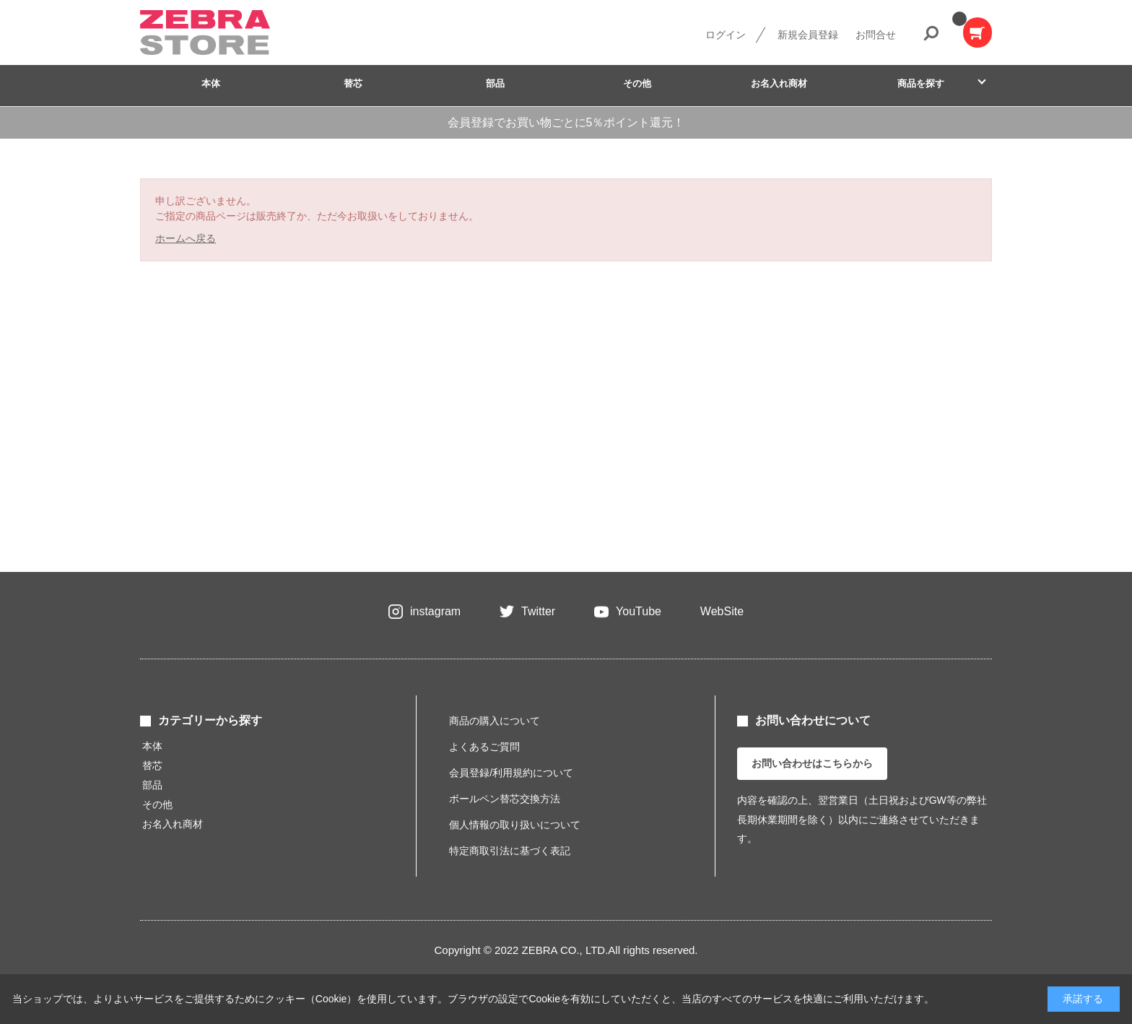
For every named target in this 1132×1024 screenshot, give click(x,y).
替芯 (353, 83)
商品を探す (920, 83)
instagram (435, 611)
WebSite (722, 611)
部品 (495, 83)
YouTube (638, 611)
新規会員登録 (808, 34)
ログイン (725, 34)
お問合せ (875, 34)
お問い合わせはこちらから (812, 763)
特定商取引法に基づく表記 (509, 850)
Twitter (538, 611)
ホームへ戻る (185, 238)
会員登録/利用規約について (511, 772)
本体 (210, 83)
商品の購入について (494, 720)
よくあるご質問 (484, 746)
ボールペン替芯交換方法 (504, 798)
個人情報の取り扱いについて (514, 824)
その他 (637, 83)
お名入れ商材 (779, 83)
